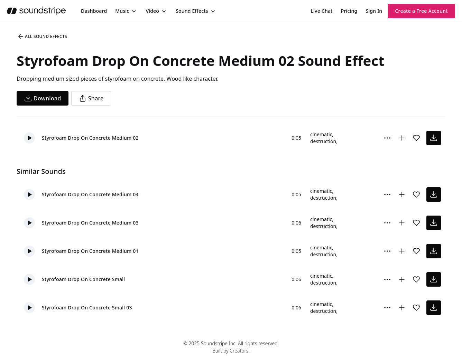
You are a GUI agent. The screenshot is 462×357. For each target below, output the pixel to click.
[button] (29, 137)
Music (122, 11)
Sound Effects (192, 11)
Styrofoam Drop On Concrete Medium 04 (90, 194)
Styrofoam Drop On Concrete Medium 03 (90, 222)
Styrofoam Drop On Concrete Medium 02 (90, 138)
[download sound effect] (433, 138)
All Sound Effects (42, 36)
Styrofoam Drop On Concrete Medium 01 (90, 251)
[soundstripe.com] (36, 11)
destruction (323, 141)
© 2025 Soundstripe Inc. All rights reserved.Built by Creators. (231, 347)
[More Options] (387, 138)
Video (152, 11)
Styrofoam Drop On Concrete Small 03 (87, 307)
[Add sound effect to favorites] (416, 138)
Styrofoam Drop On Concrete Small (83, 279)
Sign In (374, 11)
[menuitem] (94, 10)
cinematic (321, 134)
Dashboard (94, 11)
